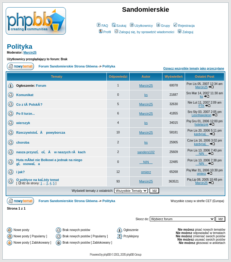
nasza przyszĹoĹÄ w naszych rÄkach (50, 152)
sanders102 (146, 152)
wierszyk (23, 123)
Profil (105, 32)
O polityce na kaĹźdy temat (37, 180)
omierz (146, 172)
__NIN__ (201, 153)
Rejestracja (184, 25)
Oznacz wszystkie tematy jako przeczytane (193, 68)
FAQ (102, 25)
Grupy (163, 25)
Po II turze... (25, 113)
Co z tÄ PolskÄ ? (29, 104)
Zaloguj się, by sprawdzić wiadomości (144, 32)
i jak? (20, 172)
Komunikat (24, 95)
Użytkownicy (141, 25)
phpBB (107, 254)
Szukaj (119, 25)
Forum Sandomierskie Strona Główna (67, 66)
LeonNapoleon (201, 115)
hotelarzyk (201, 124)
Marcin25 (29, 52)
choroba (22, 142)
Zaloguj (185, 32)
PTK (201, 106)
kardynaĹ (201, 134)
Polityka (19, 46)
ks (146, 95)
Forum (41, 85)
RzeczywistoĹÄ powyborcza (40, 132)
